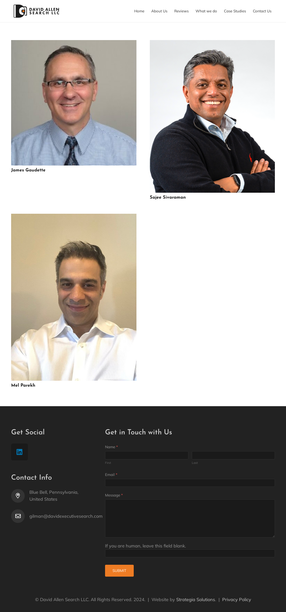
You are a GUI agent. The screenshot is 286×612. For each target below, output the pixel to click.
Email (111, 474)
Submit (119, 570)
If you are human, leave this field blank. (145, 546)
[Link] (36, 11)
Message (114, 495)
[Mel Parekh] (73, 217)
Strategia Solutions (195, 599)
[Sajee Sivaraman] (212, 43)
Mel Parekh (23, 385)
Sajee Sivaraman (168, 197)
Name (111, 447)
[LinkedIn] (19, 452)
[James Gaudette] (73, 43)
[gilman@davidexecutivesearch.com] (20, 516)
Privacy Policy (236, 599)
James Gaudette (28, 170)
